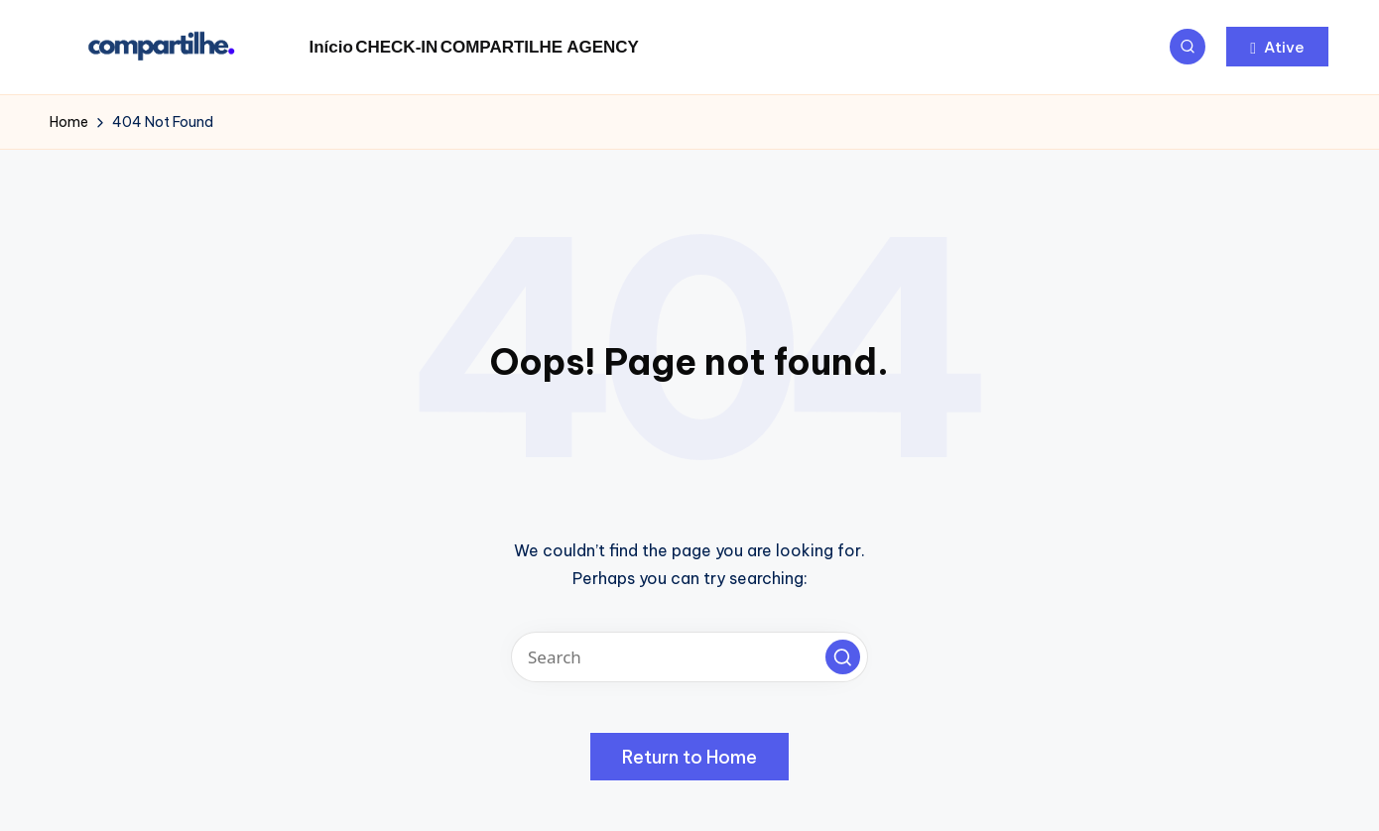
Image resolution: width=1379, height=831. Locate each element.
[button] (1277, 46)
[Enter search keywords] (689, 657)
